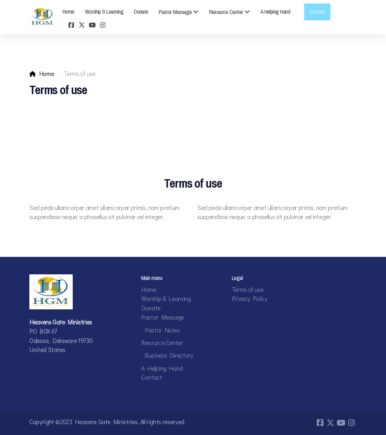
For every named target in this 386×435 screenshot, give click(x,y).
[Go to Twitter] (82, 25)
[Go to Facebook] (71, 25)
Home (46, 74)
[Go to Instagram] (103, 25)
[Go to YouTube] (92, 25)
